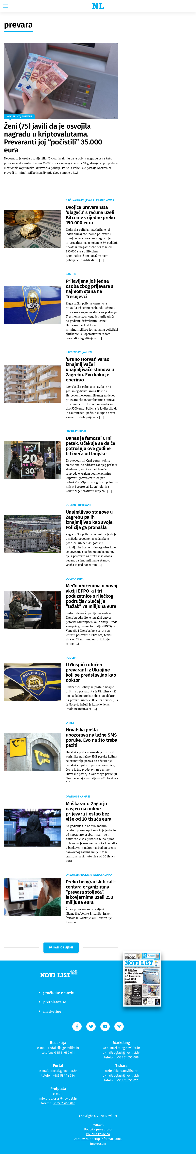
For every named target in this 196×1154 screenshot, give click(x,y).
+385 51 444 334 (64, 1075)
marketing (50, 1011)
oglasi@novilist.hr (127, 1052)
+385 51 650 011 (64, 1052)
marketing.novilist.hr (125, 1048)
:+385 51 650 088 (127, 1057)
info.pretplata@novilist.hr (58, 1098)
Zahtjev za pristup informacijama (98, 1139)
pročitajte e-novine (57, 992)
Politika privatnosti (98, 1129)
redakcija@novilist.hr (63, 1048)
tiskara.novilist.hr (125, 1071)
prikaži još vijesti (61, 947)
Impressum (98, 1143)
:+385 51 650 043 (64, 1103)
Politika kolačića (98, 1134)
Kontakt (98, 1125)
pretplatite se (52, 1001)
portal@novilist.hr (63, 1071)
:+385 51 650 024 (127, 1080)
